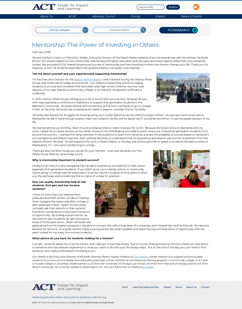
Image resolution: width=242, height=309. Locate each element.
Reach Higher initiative (88, 79)
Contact (205, 287)
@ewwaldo (146, 267)
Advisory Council (103, 16)
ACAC (73, 16)
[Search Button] (173, 7)
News (178, 287)
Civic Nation (140, 256)
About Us (46, 16)
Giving (135, 16)
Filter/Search (179, 30)
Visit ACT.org (99, 297)
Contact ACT (196, 7)
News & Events (191, 16)
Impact (161, 16)
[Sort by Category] (61, 30)
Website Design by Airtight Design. (99, 302)
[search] (151, 7)
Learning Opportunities (145, 287)
